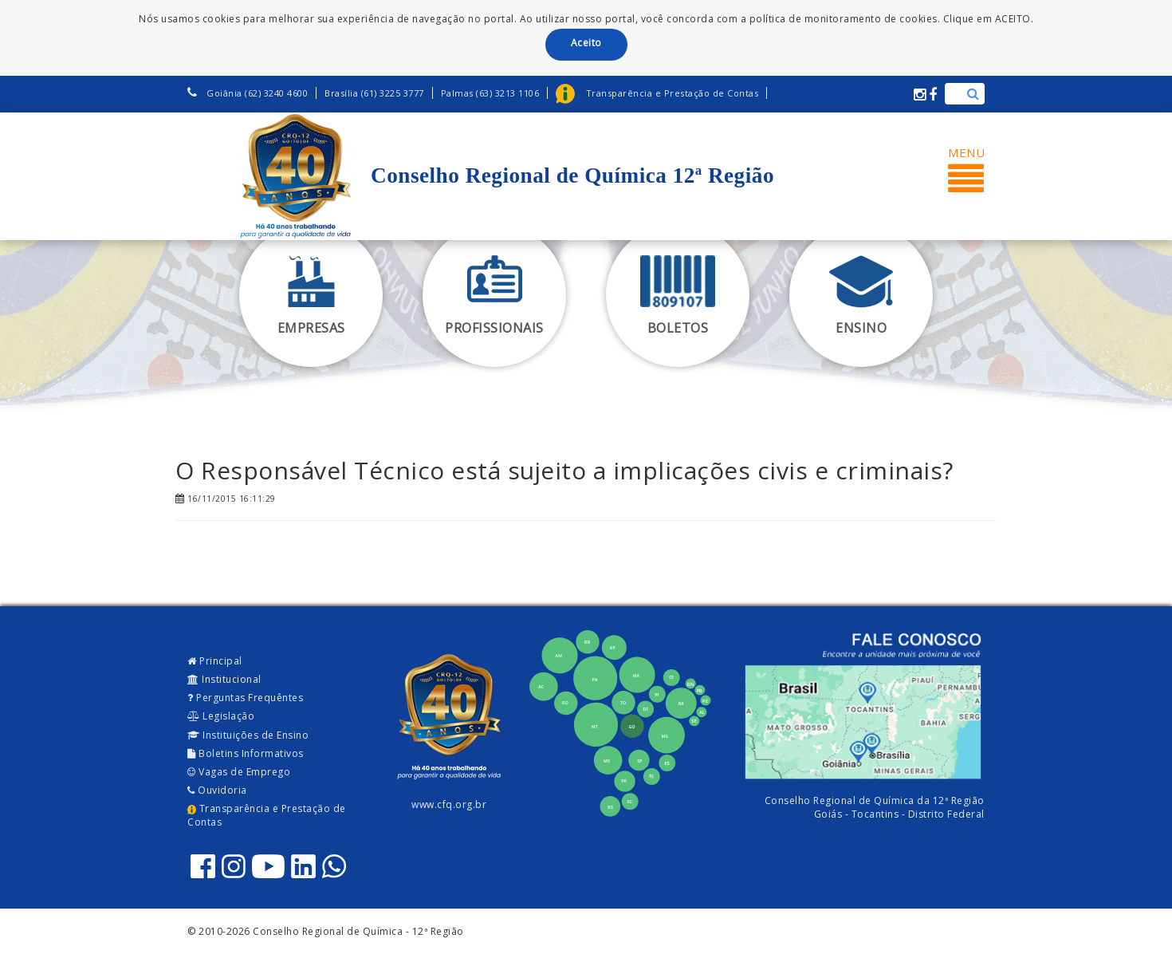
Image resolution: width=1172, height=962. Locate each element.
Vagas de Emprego (238, 772)
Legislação (220, 716)
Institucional (224, 679)
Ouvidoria (217, 790)
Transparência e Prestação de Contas (266, 815)
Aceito (586, 42)
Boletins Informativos (245, 753)
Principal (214, 661)
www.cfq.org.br (448, 804)
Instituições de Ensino (248, 735)
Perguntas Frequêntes (245, 697)
